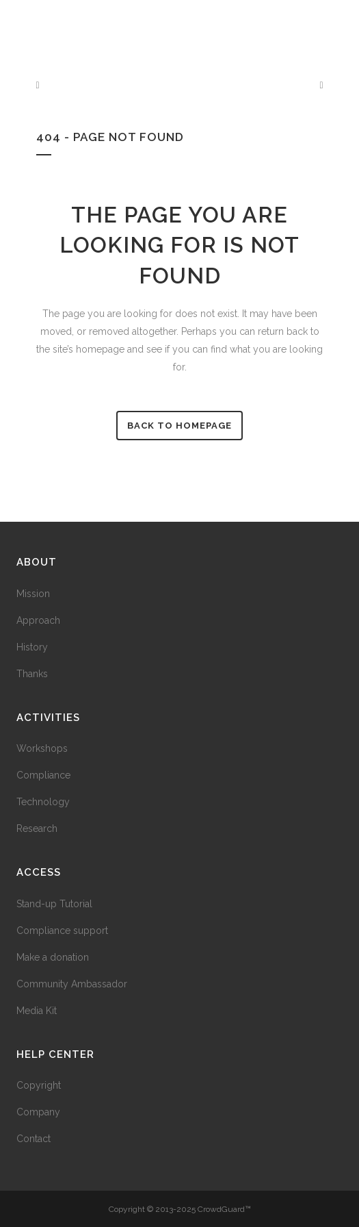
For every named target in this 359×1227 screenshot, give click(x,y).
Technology (43, 801)
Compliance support (62, 930)
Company (38, 1111)
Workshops (42, 748)
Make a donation (52, 957)
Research (36, 828)
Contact (33, 1138)
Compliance (43, 775)
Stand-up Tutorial (54, 903)
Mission (33, 593)
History (32, 647)
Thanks (32, 673)
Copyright (38, 1085)
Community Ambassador (71, 983)
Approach (38, 620)
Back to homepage (179, 425)
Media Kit (36, 1010)
